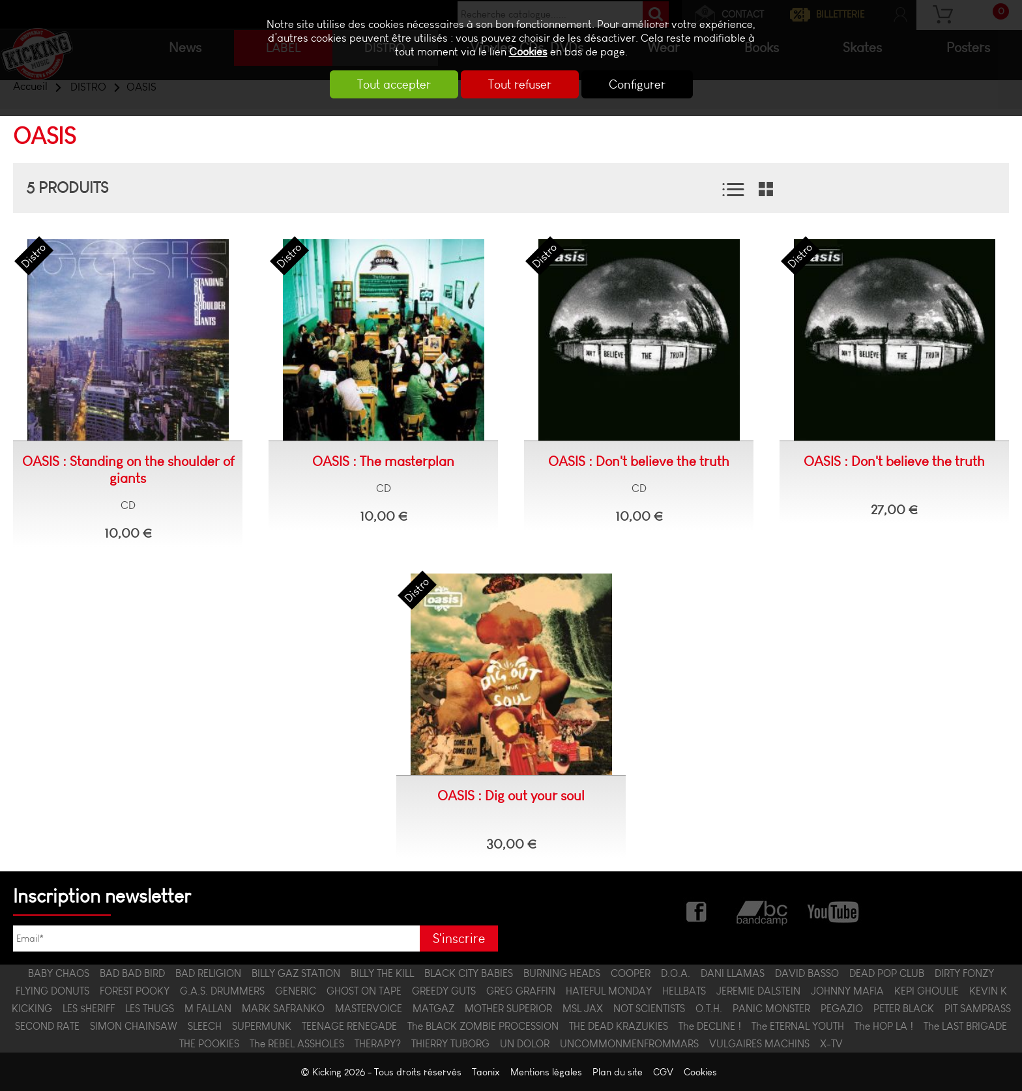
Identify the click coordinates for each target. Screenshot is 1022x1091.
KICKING (32, 1008)
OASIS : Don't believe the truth (638, 461)
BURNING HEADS (561, 973)
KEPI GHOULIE (926, 991)
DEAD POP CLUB (886, 973)
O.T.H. (708, 1008)
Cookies (528, 52)
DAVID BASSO (807, 973)
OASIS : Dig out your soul (511, 795)
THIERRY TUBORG (450, 1044)
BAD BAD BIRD (132, 973)
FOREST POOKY (134, 991)
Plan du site (617, 1072)
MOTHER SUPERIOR (508, 1008)
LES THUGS (149, 1008)
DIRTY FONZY (964, 973)
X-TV (831, 1044)
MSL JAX (582, 1008)
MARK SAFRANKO (283, 1008)
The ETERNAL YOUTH (798, 1026)
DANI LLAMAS (733, 973)
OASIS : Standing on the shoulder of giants (128, 470)
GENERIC (295, 991)
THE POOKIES (209, 1044)
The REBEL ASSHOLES (297, 1044)
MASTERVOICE (368, 1008)
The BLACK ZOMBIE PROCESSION (483, 1026)
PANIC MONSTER (771, 1008)
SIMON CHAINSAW (133, 1026)
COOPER (630, 973)
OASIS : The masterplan (383, 461)
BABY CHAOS (58, 973)
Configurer (637, 84)
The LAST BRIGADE (965, 1026)
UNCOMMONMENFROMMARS (629, 1044)
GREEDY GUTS (444, 991)
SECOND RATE (47, 1026)
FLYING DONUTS (52, 991)
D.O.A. (675, 973)
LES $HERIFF (89, 1008)
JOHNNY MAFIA (847, 991)
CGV (663, 1072)
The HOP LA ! (883, 1026)
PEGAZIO (842, 1008)
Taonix (486, 1072)
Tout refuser (519, 84)
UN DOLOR (524, 1044)
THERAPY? (378, 1044)
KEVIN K (988, 991)
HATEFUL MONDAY (609, 991)
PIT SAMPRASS (977, 1008)
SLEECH (205, 1026)
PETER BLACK (903, 1008)
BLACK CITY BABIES (468, 973)
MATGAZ (433, 1008)
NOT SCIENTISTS (649, 1008)
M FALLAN (207, 1008)
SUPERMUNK (261, 1026)
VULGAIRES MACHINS (759, 1044)
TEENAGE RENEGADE (349, 1026)
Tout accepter (394, 84)
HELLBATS (684, 991)
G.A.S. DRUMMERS (222, 991)
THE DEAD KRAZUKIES (618, 1026)
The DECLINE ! (710, 1026)
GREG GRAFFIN (520, 991)
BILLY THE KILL (382, 973)
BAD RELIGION (208, 973)
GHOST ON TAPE (364, 991)
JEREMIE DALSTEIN (758, 991)
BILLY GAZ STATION (296, 973)
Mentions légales (546, 1072)
